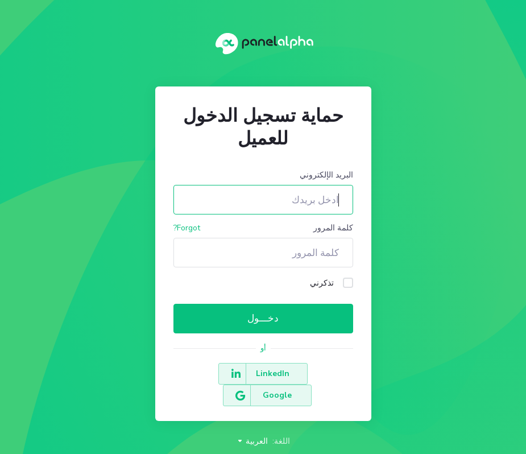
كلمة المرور (333, 227)
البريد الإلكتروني (326, 175)
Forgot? (186, 227)
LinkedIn (306, 374)
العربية (252, 419)
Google (220, 374)
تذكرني (331, 283)
